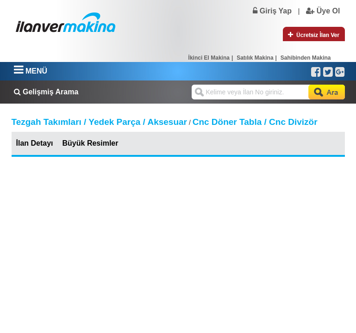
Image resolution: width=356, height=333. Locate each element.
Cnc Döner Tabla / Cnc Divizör (255, 122)
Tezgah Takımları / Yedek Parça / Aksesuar (99, 122)
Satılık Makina (255, 58)
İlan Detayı (34, 143)
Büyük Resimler (90, 143)
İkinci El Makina (209, 58)
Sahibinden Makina (306, 58)
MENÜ (31, 71)
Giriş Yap (272, 11)
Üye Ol (323, 11)
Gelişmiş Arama (46, 92)
